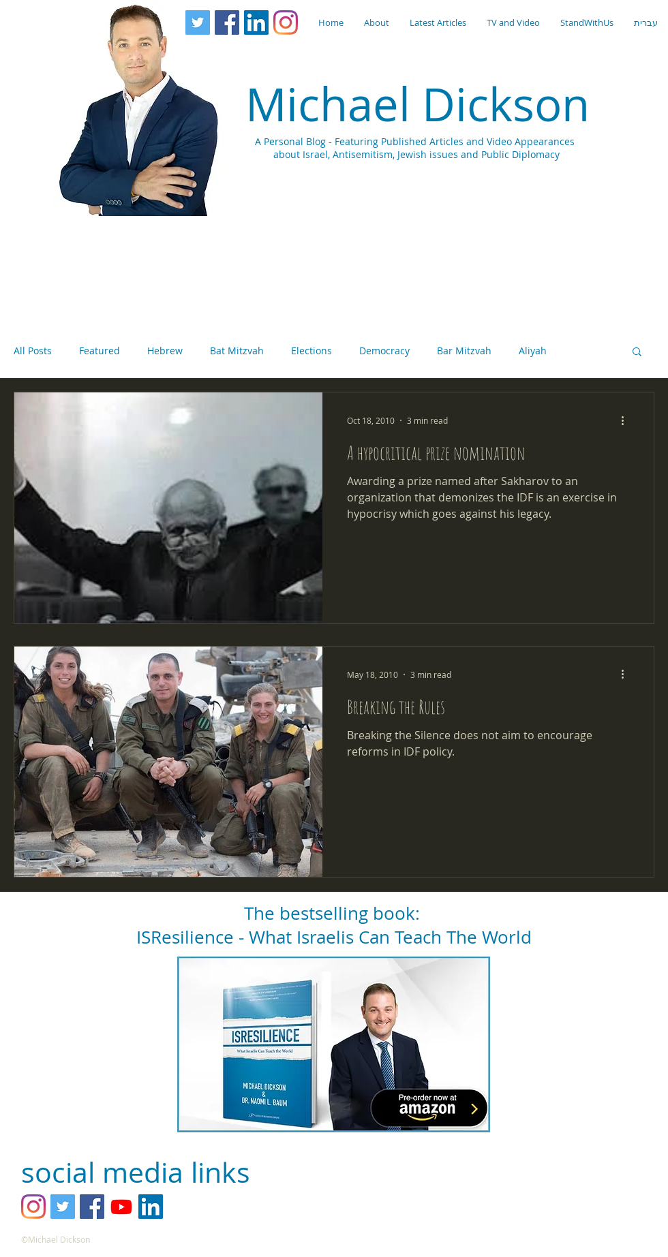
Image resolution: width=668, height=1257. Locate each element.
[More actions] (627, 420)
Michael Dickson (417, 104)
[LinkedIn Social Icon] (256, 22)
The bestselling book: (334, 913)
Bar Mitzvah (464, 350)
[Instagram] (285, 22)
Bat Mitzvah (237, 350)
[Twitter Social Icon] (197, 22)
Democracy (384, 350)
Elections (311, 350)
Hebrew (165, 350)
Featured (99, 350)
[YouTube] (121, 1206)
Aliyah (533, 350)
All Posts (33, 350)
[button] (637, 352)
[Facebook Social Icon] (227, 22)
